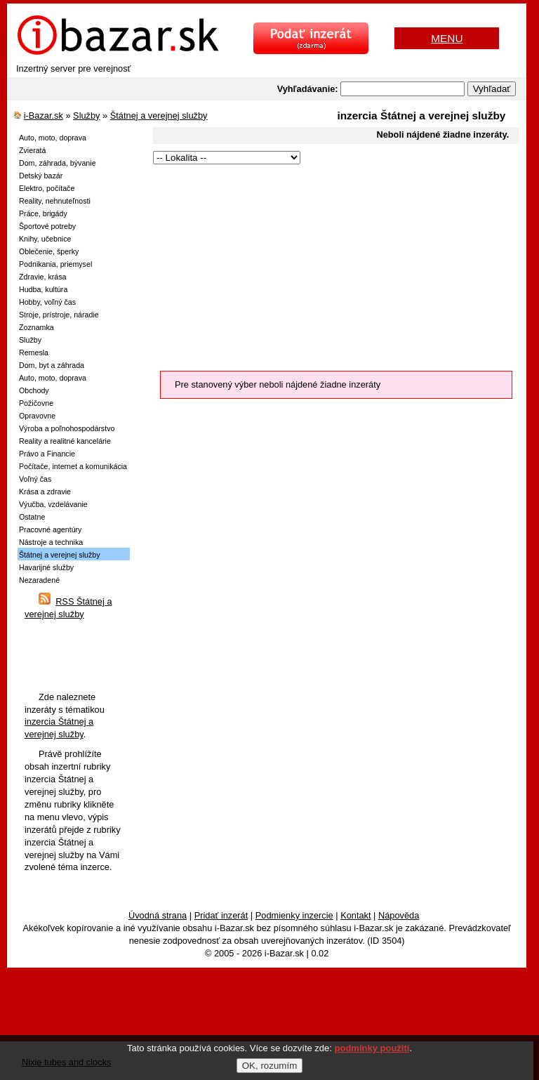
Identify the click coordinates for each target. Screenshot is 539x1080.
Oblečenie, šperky (49, 251)
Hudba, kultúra (43, 289)
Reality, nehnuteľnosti (55, 201)
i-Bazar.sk (43, 115)
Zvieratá (32, 150)
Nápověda (398, 915)
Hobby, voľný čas (47, 302)
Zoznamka (36, 327)
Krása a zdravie (45, 491)
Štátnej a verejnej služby (159, 115)
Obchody (34, 390)
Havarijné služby (46, 567)
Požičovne (36, 403)
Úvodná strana (157, 915)
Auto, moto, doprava (52, 137)
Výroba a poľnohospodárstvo (66, 428)
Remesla (33, 352)
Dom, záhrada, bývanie (57, 163)
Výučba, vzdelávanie (53, 504)
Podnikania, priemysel (55, 264)
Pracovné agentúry (50, 529)
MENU (447, 38)
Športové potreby (47, 226)
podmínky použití (372, 1048)
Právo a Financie (47, 453)
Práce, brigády (43, 213)
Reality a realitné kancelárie (65, 441)
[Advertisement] (330, 265)
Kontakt (355, 915)
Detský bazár (40, 175)
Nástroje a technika (51, 542)
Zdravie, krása (43, 276)
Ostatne (32, 517)
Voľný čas (35, 479)
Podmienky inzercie (294, 915)
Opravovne (37, 415)
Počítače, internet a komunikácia (73, 466)
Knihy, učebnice (45, 239)
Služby (86, 115)
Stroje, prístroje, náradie (59, 314)
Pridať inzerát (221, 915)
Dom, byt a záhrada (51, 365)
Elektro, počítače (46, 188)
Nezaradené (39, 580)
